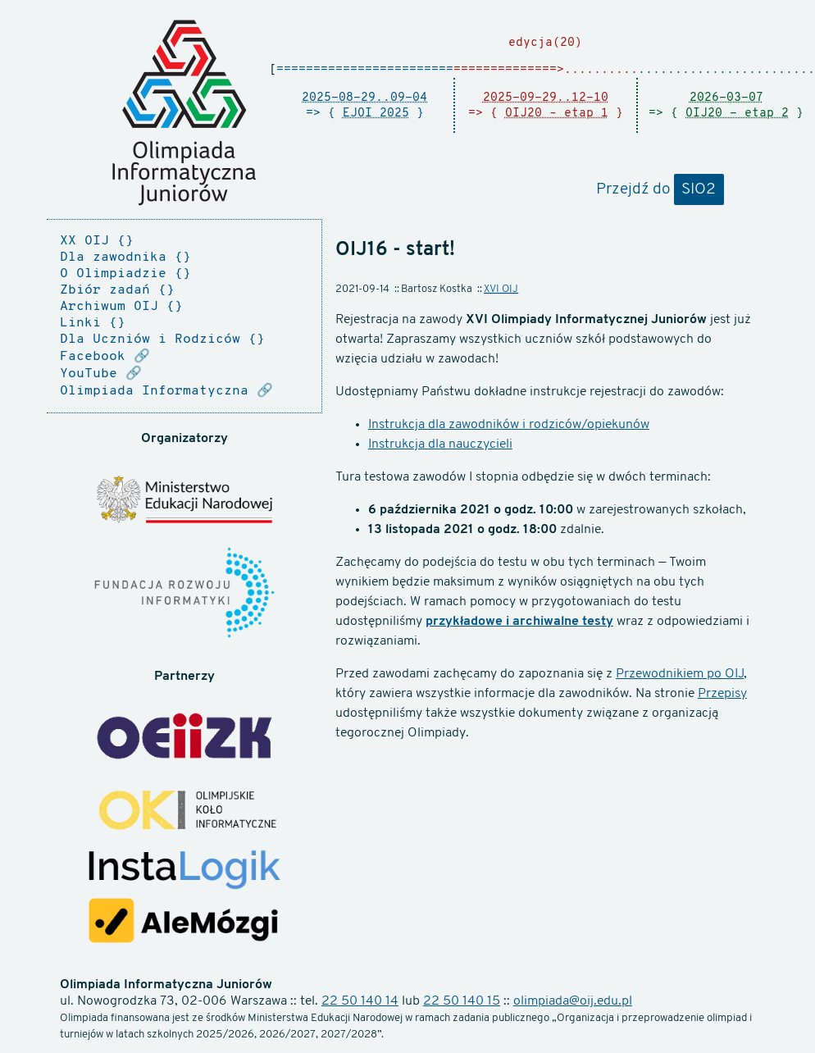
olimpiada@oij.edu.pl (572, 1001)
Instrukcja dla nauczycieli (440, 444)
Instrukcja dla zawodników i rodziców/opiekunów (508, 424)
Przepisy (722, 693)
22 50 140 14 (359, 1001)
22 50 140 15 (461, 1001)
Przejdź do (660, 190)
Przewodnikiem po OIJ (680, 674)
